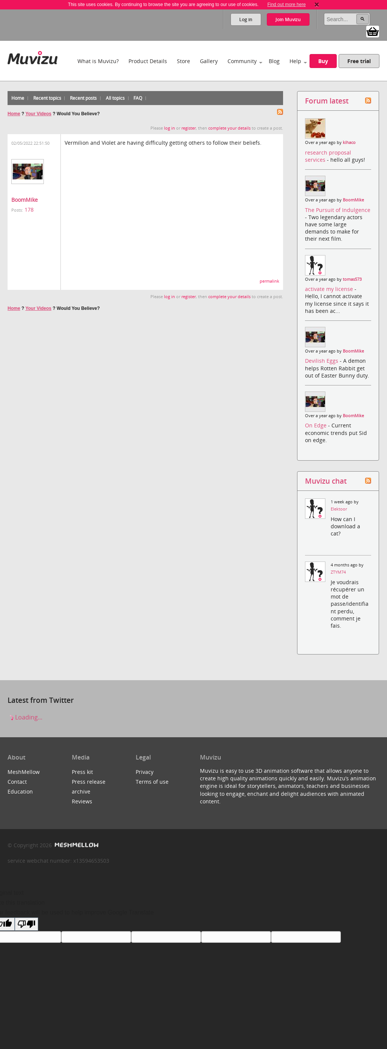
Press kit (82, 771)
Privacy (144, 771)
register (188, 128)
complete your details (229, 128)
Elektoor (339, 509)
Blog (274, 61)
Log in (245, 19)
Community (242, 61)
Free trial (359, 61)
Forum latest (326, 100)
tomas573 (352, 279)
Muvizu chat (326, 481)
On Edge (316, 425)
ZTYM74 (338, 572)
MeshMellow (24, 771)
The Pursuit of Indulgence (337, 210)
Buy (323, 61)
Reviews (82, 801)
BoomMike (24, 199)
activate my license (329, 288)
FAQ (137, 98)
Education (20, 791)
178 (29, 209)
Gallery (209, 61)
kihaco (349, 142)
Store (183, 61)
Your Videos (38, 113)
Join (288, 19)
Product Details (147, 61)
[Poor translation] (26, 924)
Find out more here (286, 4)
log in (169, 128)
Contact (17, 781)
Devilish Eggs (322, 360)
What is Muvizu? (98, 61)
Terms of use (152, 781)
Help (295, 61)
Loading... (25, 717)
